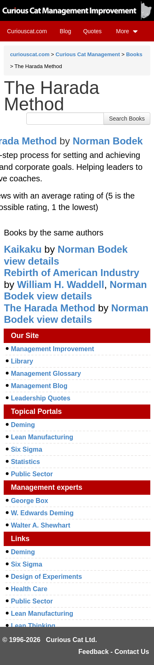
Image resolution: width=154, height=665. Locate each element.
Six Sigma (26, 449)
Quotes (92, 31)
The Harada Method (49, 307)
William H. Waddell (60, 284)
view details (31, 261)
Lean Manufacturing (42, 437)
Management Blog (39, 385)
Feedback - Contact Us (113, 651)
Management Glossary (46, 373)
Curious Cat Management (87, 54)
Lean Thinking (33, 625)
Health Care (29, 588)
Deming (23, 424)
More (127, 31)
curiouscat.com (29, 54)
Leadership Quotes (40, 398)
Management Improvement (52, 348)
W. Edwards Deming (42, 513)
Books (134, 54)
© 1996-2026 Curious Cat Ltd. (49, 639)
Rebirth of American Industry (71, 272)
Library (22, 361)
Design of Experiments (46, 576)
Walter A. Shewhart (40, 525)
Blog (65, 31)
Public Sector (32, 474)
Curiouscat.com (27, 31)
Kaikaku (22, 249)
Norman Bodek (108, 140)
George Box (29, 500)
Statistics (25, 461)
